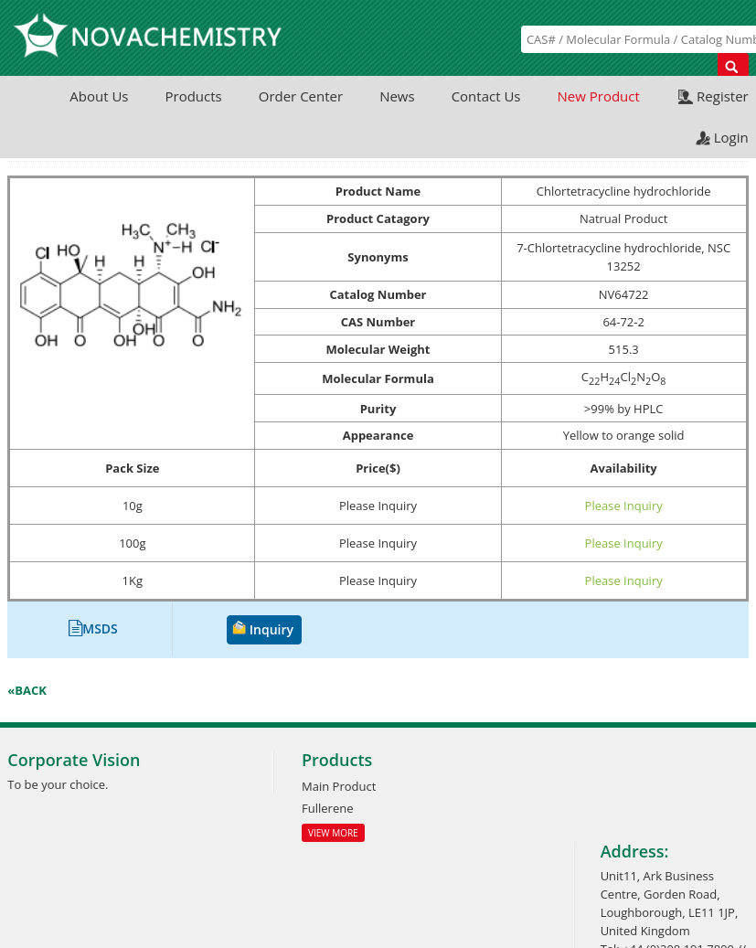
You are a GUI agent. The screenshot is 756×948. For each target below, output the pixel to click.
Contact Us (486, 96)
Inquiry (271, 629)
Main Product (339, 786)
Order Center (301, 96)
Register (723, 96)
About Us (98, 96)
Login (731, 137)
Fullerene (327, 808)
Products (193, 96)
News (397, 96)
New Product (599, 96)
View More (333, 832)
